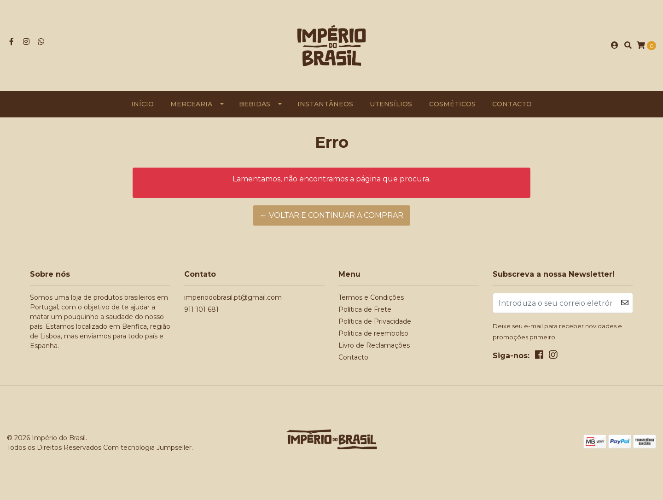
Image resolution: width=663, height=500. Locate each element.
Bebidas (254, 104)
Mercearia (191, 104)
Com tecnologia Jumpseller (147, 447)
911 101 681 (201, 309)
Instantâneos (325, 104)
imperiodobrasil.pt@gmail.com (233, 297)
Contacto (512, 104)
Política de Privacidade (374, 321)
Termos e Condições (371, 297)
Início (142, 104)
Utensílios (391, 104)
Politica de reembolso (373, 333)
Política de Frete (364, 309)
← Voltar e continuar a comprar (331, 215)
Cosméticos (452, 104)
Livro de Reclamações (374, 345)
